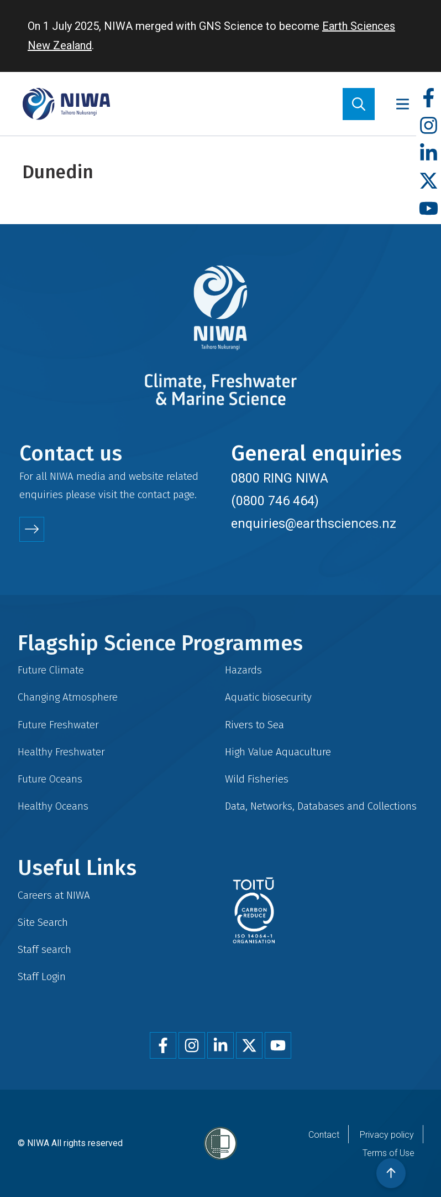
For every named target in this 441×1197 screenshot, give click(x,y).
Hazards (243, 670)
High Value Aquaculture (278, 751)
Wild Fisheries (256, 779)
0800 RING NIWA (279, 478)
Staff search (44, 949)
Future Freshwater (58, 724)
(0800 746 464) (275, 501)
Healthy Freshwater (61, 751)
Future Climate (51, 670)
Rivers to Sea (254, 724)
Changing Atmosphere (68, 697)
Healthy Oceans (53, 806)
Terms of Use (388, 1153)
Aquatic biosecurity (268, 697)
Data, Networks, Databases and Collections (321, 806)
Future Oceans (50, 779)
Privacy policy (387, 1134)
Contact (323, 1134)
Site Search (43, 922)
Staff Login (42, 976)
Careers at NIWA (54, 895)
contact (154, 494)
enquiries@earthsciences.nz (313, 523)
